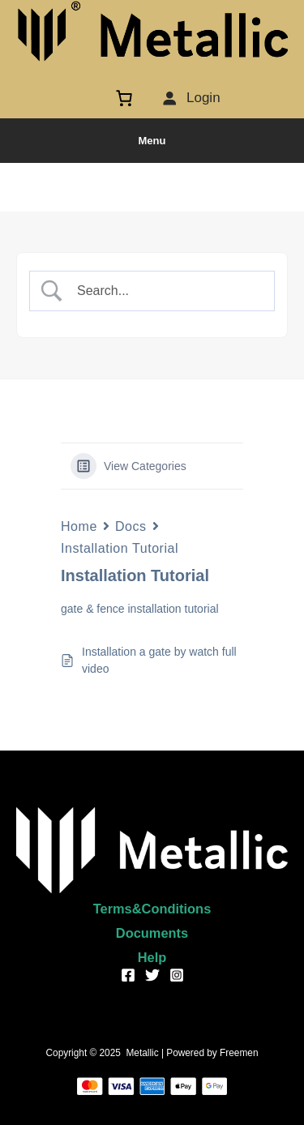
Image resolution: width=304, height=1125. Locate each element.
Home (79, 526)
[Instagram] (176, 975)
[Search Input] (165, 291)
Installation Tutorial (119, 548)
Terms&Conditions (152, 908)
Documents (152, 933)
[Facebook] (128, 975)
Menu (152, 140)
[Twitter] (152, 975)
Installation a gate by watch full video (159, 660)
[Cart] (128, 98)
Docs (131, 526)
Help (152, 957)
